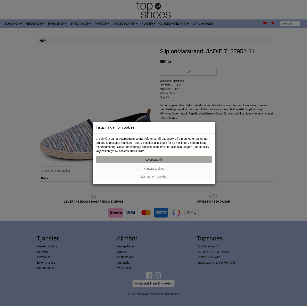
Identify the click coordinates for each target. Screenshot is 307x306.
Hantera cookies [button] (153, 168)
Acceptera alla (154, 159)
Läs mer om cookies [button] (154, 176)
